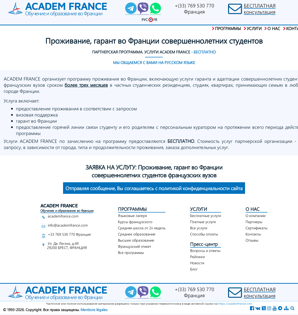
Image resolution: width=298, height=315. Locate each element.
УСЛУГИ (198, 209)
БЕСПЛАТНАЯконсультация (260, 8)
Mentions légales (94, 309)
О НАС (253, 209)
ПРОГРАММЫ (132, 209)
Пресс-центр (204, 244)
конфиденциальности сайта (154, 188)
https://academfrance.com (235, 303)
